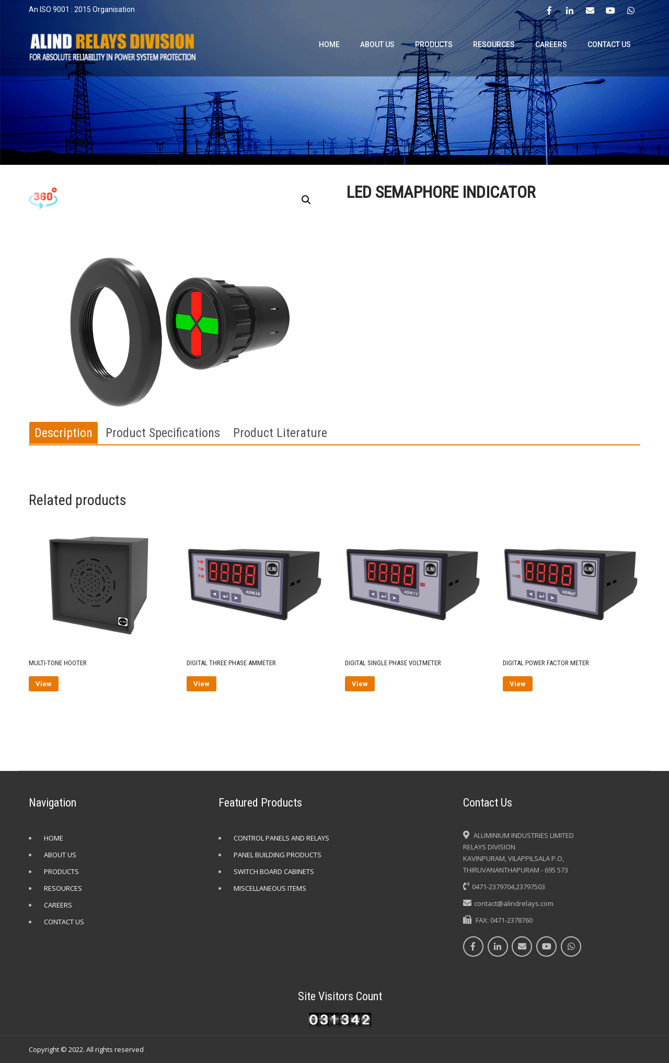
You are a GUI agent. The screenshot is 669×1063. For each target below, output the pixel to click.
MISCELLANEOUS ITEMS (270, 888)
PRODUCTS (434, 44)
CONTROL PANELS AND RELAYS (281, 838)
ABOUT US (377, 44)
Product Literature (280, 433)
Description (63, 433)
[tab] (63, 432)
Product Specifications (163, 433)
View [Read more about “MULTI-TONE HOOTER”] (44, 684)
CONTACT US (609, 44)
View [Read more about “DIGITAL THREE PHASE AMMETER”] (201, 684)
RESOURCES (494, 44)
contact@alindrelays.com (513, 903)
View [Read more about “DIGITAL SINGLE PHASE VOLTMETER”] (360, 684)
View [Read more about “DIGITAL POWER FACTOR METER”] (518, 684)
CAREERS (551, 44)
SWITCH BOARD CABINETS (274, 871)
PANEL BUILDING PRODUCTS (277, 854)
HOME (329, 44)
